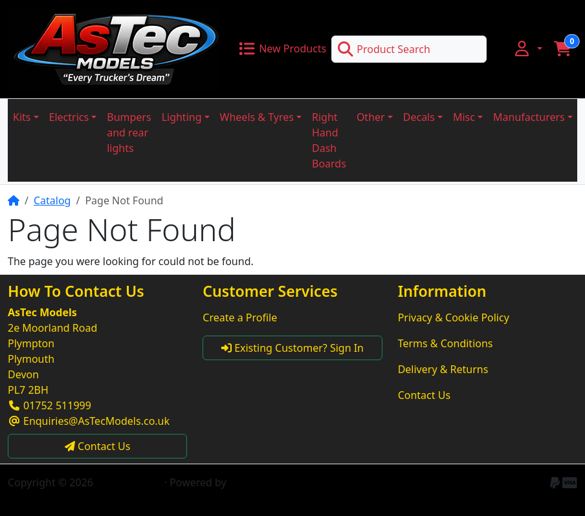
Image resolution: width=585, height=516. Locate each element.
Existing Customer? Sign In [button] (292, 348)
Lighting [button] (182, 117)
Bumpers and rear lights (129, 132)
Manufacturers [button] (529, 117)
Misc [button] (464, 117)
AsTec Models (128, 482)
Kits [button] (21, 117)
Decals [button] (419, 117)
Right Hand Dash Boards (329, 140)
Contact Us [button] (98, 446)
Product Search (383, 49)
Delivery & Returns (443, 369)
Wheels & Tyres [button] (257, 117)
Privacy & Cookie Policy (453, 317)
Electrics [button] (69, 117)
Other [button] (371, 117)
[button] (527, 48)
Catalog (52, 200)
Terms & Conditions (445, 343)
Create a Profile (240, 317)
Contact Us (424, 395)
